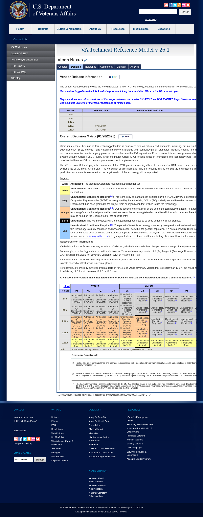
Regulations (57, 429)
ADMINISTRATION (98, 471)
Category (121, 66)
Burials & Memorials (69, 28)
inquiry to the (98, 236)
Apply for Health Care (99, 421)
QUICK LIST (95, 410)
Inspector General (59, 460)
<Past (67, 286)
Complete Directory (23, 443)
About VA (95, 28)
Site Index (56, 448)
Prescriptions (95, 425)
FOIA (53, 425)
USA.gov (55, 452)
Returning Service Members (140, 424)
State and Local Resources (102, 448)
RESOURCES (133, 410)
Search (19, 53)
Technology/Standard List (24, 59)
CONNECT (19, 410)
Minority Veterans (135, 443)
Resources (117, 28)
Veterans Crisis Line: (23, 417)
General (62, 66)
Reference (90, 66)
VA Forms (93, 444)
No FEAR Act (57, 437)
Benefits (43, 28)
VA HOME (56, 410)
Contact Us (20, 39)
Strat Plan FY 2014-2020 (101, 452)
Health (20, 28)
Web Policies (57, 433)
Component (106, 66)
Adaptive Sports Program (139, 459)
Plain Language (134, 447)
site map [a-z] (151, 19)
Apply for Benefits (97, 417)
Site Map (15, 78)
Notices (54, 417)
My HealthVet (96, 429)
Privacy (54, 421)
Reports (18, 65)
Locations (164, 28)
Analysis (134, 66)
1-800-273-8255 (21, 421)
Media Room (140, 28)
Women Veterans (135, 439)
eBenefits (93, 433)
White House (57, 456)
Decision (76, 66)
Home (19, 47)
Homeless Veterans (136, 436)
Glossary (18, 72)
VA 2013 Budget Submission (102, 456)
